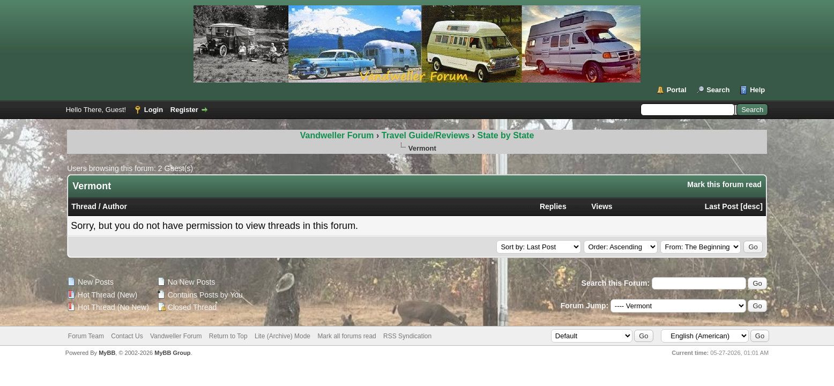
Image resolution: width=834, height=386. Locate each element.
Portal (677, 90)
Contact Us (127, 336)
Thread (83, 206)
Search (717, 90)
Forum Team (86, 336)
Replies (553, 206)
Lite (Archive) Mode (282, 336)
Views (601, 206)
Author (114, 206)
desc (751, 206)
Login (153, 110)
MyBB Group (172, 353)
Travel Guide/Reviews (427, 135)
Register (184, 110)
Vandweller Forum (337, 135)
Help (757, 90)
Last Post (722, 206)
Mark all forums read (346, 336)
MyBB (107, 353)
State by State (505, 135)
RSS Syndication (407, 336)
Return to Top (228, 336)
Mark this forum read (724, 184)
